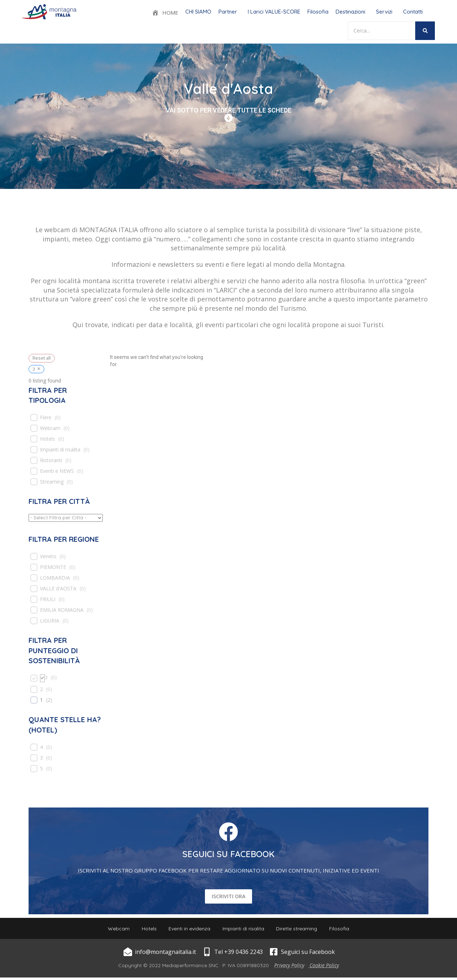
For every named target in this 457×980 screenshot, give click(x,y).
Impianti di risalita (60, 449)
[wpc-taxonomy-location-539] (66, 518)
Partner (228, 11)
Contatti (413, 11)
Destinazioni (350, 11)
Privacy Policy (289, 967)
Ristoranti (51, 460)
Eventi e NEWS (57, 471)
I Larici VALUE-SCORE (274, 11)
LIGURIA (49, 621)
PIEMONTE (53, 567)
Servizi (384, 11)
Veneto (48, 556)
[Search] (381, 30)
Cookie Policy (324, 967)
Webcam (50, 428)
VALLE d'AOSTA (58, 588)
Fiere (45, 417)
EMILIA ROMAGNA (62, 610)
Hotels (47, 439)
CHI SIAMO (198, 11)
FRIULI (47, 599)
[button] (229, 12)
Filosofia (317, 11)
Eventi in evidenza (188, 929)
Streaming (52, 482)
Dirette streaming (300, 929)
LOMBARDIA (55, 578)
